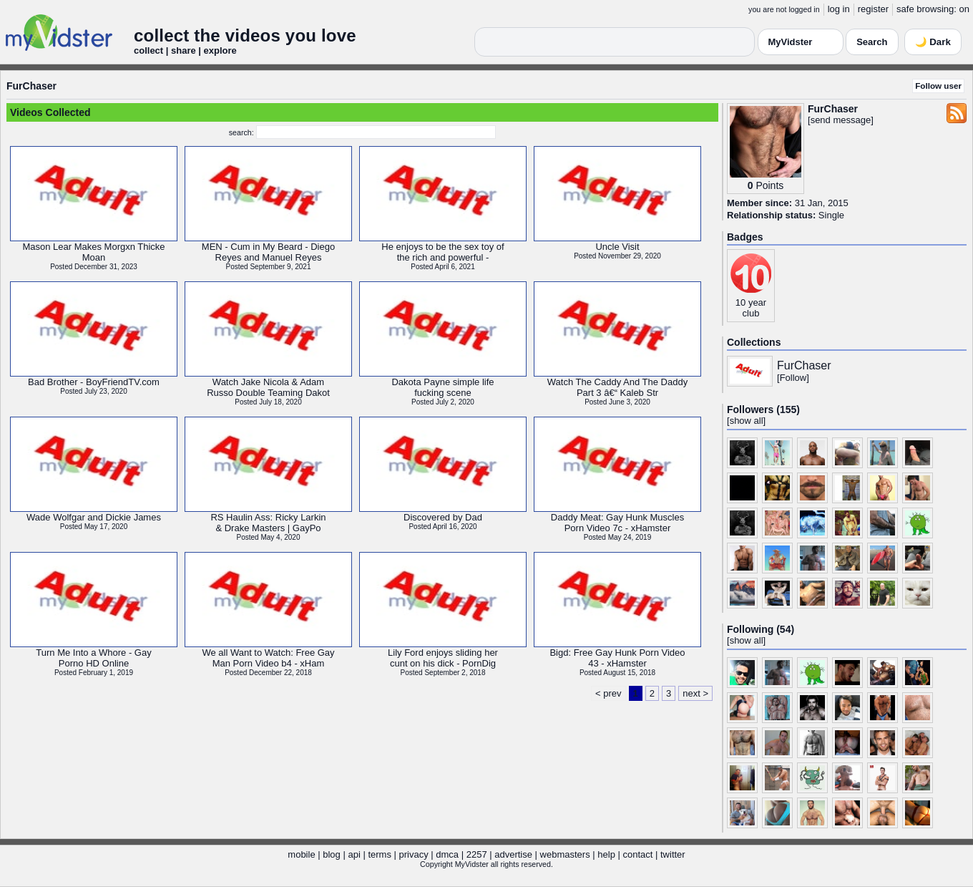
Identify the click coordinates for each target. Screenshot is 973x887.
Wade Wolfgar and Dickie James (93, 517)
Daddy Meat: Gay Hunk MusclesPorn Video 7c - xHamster (617, 522)
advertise (513, 854)
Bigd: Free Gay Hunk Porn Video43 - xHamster (617, 658)
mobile (301, 854)
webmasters (565, 854)
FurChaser (31, 86)
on (964, 9)
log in (839, 9)
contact (637, 854)
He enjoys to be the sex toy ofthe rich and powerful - (442, 252)
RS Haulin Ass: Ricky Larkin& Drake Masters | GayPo (268, 522)
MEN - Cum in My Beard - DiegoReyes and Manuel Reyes (268, 252)
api (354, 854)
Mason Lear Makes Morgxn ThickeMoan (93, 252)
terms (379, 854)
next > (695, 693)
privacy (414, 854)
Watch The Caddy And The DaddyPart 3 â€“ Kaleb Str (617, 387)
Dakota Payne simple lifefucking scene (442, 387)
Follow (793, 377)
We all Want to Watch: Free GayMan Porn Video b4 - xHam (268, 658)
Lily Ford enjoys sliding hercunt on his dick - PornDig (443, 658)
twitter (672, 854)
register (873, 9)
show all (746, 420)
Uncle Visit (617, 246)
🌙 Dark (933, 42)
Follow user (938, 85)
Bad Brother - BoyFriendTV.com (94, 382)
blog (332, 854)
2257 (476, 854)
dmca (447, 854)
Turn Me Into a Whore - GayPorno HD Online (93, 658)
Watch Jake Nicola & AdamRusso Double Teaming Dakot (268, 387)
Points (769, 185)
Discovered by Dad (443, 517)
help (606, 854)
